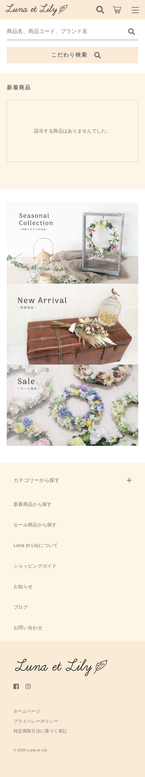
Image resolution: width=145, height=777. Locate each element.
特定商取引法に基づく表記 (40, 730)
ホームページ (26, 711)
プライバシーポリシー (35, 721)
